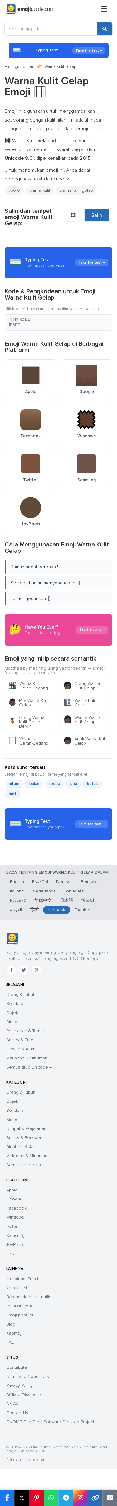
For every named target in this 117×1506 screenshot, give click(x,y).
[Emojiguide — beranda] (12, 939)
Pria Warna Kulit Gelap (28, 703)
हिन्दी (34, 909)
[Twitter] (24, 970)
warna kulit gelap (76, 190)
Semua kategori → (23, 1165)
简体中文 (43, 900)
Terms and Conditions (27, 1376)
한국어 (87, 900)
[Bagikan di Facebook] (7, 1498)
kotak (92, 783)
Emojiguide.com (19, 66)
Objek (12, 1012)
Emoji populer (19, 1315)
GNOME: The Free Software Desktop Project (50, 1422)
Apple (12, 1190)
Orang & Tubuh (21, 994)
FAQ (10, 1342)
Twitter (12, 1226)
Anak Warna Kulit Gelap (85, 741)
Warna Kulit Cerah (79, 703)
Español (40, 881)
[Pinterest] (36, 970)
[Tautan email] (109, 1498)
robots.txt (36, 1459)
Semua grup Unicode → (29, 1067)
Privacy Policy (19, 1385)
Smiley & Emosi (21, 1040)
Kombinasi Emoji (22, 1278)
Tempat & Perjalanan (26, 1128)
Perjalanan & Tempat (26, 1030)
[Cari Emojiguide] (51, 28)
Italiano (17, 891)
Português (74, 891)
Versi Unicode (20, 1306)
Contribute (16, 1367)
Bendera (14, 1003)
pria (73, 783)
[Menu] (104, 9)
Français (89, 881)
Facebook (16, 1208)
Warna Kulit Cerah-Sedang (28, 741)
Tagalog (82, 909)
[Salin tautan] (95, 1498)
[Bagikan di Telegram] (65, 1498)
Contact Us (17, 1412)
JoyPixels (15, 1244)
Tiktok (12, 1253)
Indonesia (56, 909)
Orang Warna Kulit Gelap (81, 686)
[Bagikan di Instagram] (80, 1498)
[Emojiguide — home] (30, 9)
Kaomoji (14, 1333)
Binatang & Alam (22, 1146)
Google (13, 1199)
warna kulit (39, 190)
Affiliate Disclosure (24, 1394)
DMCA (12, 1403)
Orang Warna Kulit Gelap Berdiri (26, 722)
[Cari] (104, 28)
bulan (34, 783)
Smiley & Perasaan (24, 1137)
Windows (15, 1217)
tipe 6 (14, 190)
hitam (14, 783)
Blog (10, 1324)
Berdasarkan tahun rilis (28, 1296)
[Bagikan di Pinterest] (36, 1498)
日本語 (66, 900)
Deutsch (64, 881)
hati (12, 794)
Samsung (15, 1235)
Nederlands (44, 891)
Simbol (13, 1021)
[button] (58, 322)
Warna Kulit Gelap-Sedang (28, 686)
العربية (16, 909)
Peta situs (14, 1459)
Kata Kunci (16, 1287)
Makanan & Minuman (26, 1058)
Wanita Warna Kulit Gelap (82, 719)
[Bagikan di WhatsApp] (51, 1498)
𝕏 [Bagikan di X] (22, 1498)
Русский (18, 900)
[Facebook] (11, 970)
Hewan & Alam (20, 1049)
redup (54, 783)
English (17, 881)
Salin (96, 215)
